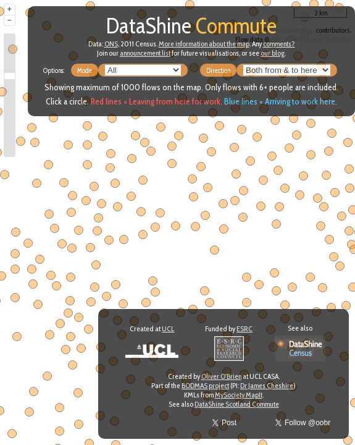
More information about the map (204, 43)
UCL (168, 328)
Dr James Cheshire (266, 385)
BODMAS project (205, 385)
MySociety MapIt (238, 394)
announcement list (145, 52)
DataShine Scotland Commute (236, 404)
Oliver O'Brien (221, 376)
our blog (273, 52)
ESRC (244, 328)
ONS (111, 43)
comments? (279, 43)
